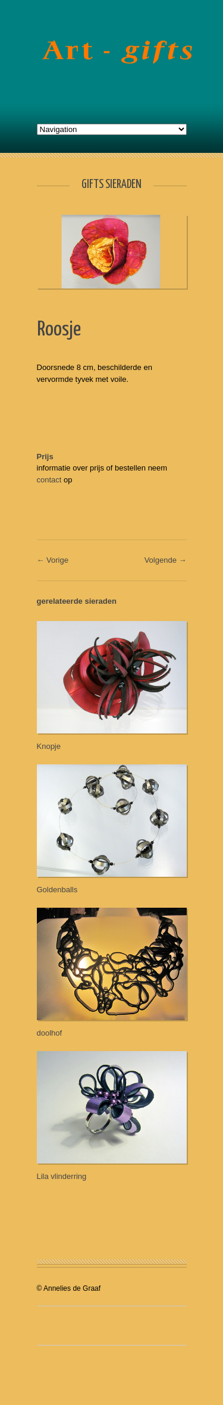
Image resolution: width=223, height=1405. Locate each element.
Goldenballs (57, 889)
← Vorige (52, 560)
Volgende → (166, 560)
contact (49, 479)
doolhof (49, 1032)
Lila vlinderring (62, 1176)
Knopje (49, 746)
